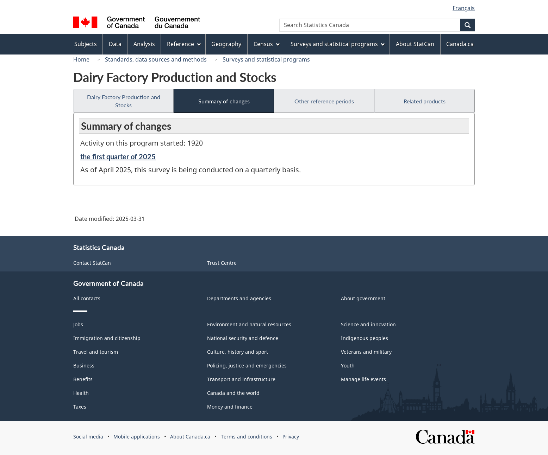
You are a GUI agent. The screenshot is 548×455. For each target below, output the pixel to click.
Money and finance (230, 406)
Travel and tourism (95, 351)
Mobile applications (136, 436)
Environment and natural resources (249, 324)
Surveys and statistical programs (266, 59)
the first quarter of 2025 (118, 156)
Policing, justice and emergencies (247, 365)
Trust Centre (222, 262)
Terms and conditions (246, 436)
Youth (348, 365)
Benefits (83, 379)
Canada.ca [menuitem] (460, 44)
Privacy (290, 436)
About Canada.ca (190, 436)
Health (81, 393)
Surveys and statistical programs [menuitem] (338, 44)
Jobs (78, 324)
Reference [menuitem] (184, 44)
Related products (425, 101)
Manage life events (363, 379)
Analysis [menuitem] (144, 44)
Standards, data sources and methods (156, 59)
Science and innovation (368, 324)
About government (363, 298)
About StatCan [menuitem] (415, 44)
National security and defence (242, 338)
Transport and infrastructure (241, 379)
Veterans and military (366, 351)
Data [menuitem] (115, 44)
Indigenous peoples (364, 338)
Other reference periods (324, 101)
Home (81, 59)
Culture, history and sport (237, 351)
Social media (88, 436)
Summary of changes (224, 101)
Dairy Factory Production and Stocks (123, 101)
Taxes (79, 406)
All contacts (86, 298)
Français (464, 8)
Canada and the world (233, 393)
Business (83, 365)
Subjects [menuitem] (85, 44)
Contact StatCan (92, 262)
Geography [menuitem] (226, 44)
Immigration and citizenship (107, 338)
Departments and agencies (239, 298)
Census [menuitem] (267, 44)
